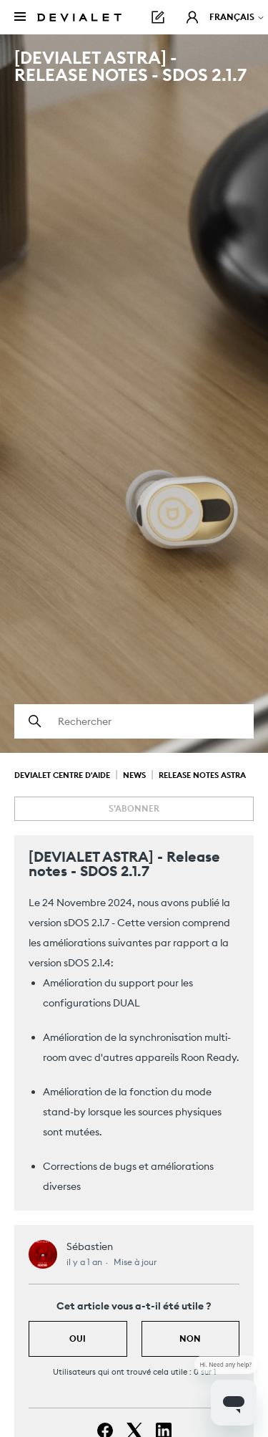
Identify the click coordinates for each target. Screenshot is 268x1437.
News (134, 775)
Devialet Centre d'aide (62, 775)
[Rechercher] (134, 721)
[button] (192, 17)
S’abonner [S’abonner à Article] (134, 808)
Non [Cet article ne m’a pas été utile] (190, 1338)
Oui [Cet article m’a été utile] (77, 1338)
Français (237, 16)
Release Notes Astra (202, 775)
